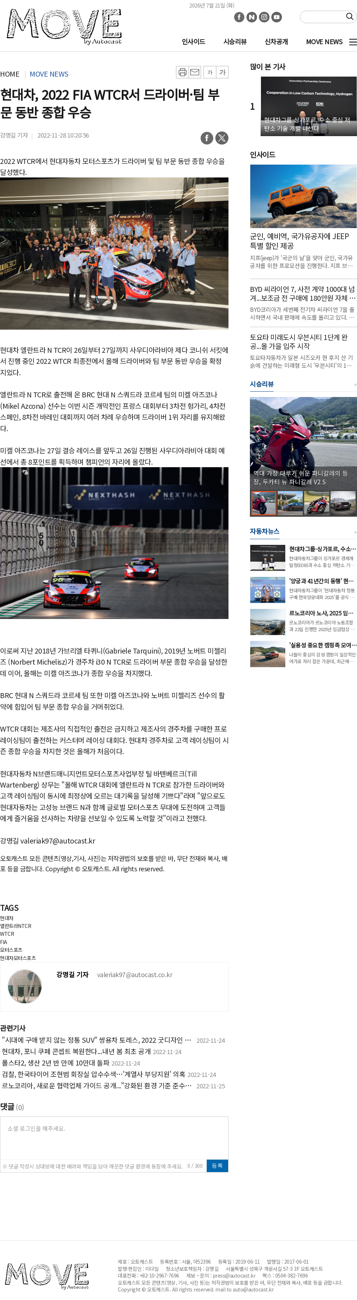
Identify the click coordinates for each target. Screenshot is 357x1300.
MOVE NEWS (324, 41)
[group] (303, 443)
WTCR (7, 933)
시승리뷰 (235, 41)
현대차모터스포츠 (18, 957)
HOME (9, 73)
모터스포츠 (11, 949)
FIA (3, 941)
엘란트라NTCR (15, 925)
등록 (217, 1165)
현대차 (7, 918)
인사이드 (193, 41)
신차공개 (276, 41)
